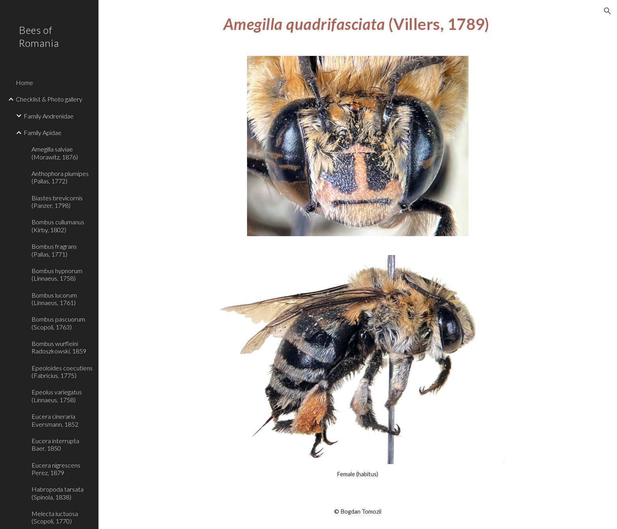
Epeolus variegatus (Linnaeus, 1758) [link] (57, 395)
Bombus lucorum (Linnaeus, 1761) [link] (54, 298)
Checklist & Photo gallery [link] (49, 99)
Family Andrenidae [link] (49, 116)
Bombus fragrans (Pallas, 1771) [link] (54, 249)
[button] (607, 11)
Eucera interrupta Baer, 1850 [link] (55, 444)
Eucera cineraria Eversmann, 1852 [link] (55, 419)
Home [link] (24, 82)
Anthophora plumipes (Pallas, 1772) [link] (60, 177)
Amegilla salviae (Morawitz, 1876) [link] (55, 152)
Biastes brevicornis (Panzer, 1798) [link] (57, 201)
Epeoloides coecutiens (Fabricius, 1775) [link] (62, 371)
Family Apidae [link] (42, 132)
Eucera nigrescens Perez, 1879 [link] (56, 468)
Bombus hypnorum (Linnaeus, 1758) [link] (57, 274)
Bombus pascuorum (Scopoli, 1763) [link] (58, 322)
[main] (357, 23)
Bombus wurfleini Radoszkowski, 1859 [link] (59, 347)
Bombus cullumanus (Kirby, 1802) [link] (58, 225)
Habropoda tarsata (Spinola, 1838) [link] (58, 492)
